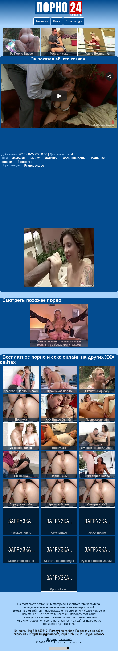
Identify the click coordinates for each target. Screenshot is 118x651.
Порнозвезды (74, 21)
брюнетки (25, 161)
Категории (42, 21)
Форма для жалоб (59, 639)
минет (35, 158)
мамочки (18, 158)
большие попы (74, 158)
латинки (51, 158)
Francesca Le (34, 165)
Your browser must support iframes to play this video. (59, 107)
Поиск (56, 21)
